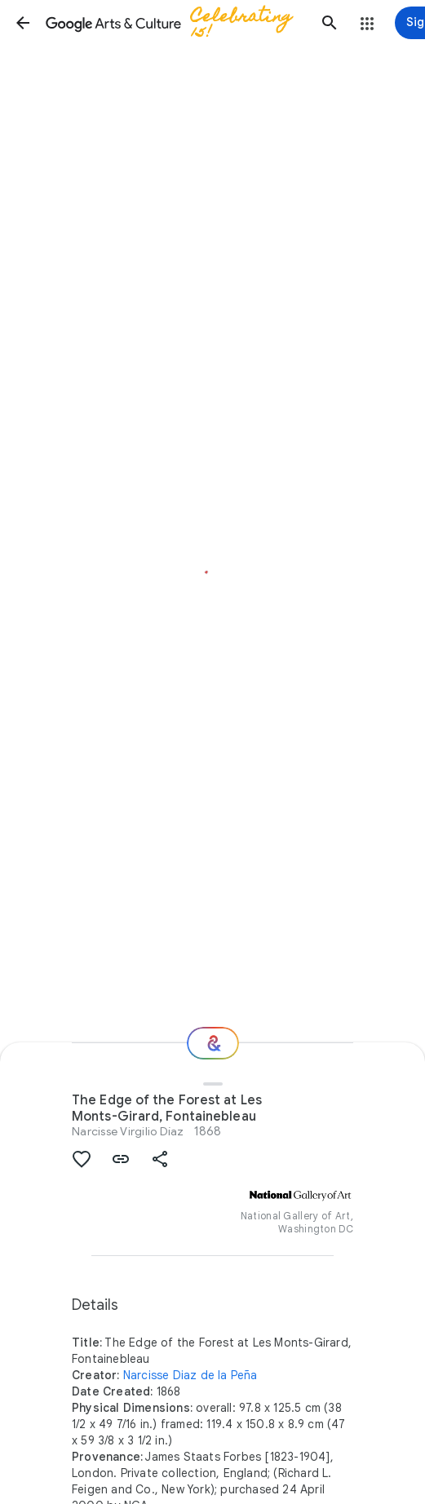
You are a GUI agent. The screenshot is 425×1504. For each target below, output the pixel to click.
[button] (22, 22)
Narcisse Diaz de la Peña (190, 1375)
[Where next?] (213, 1043)
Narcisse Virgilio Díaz (128, 1131)
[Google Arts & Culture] (176, 23)
